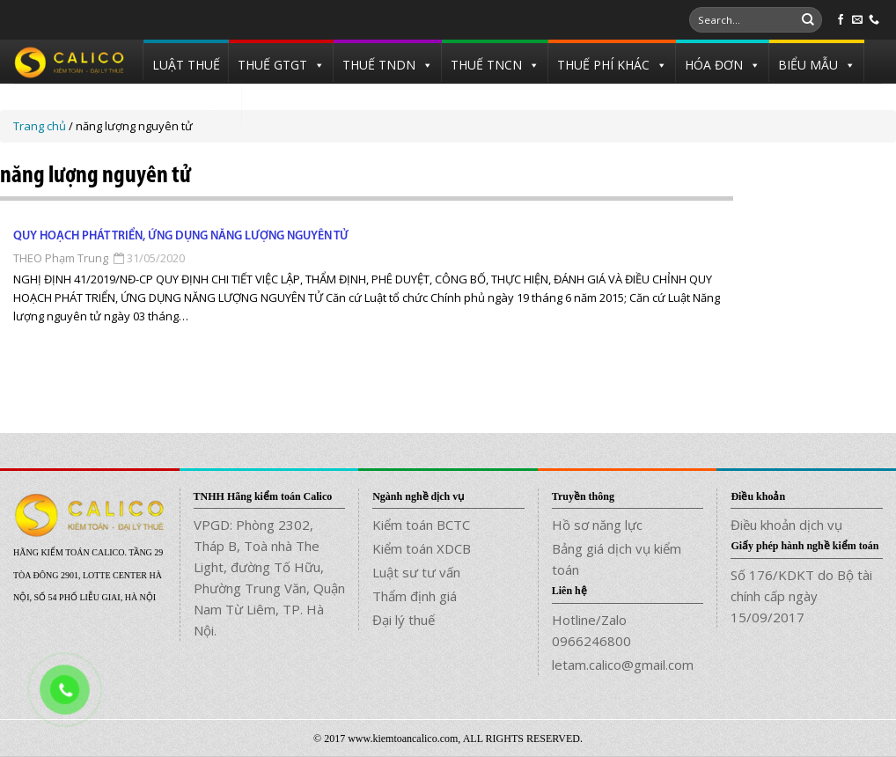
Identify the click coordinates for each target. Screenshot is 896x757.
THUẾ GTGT (272, 64)
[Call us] (874, 20)
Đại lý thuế (403, 619)
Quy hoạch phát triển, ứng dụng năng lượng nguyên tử (181, 236)
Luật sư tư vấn (416, 572)
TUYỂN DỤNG (192, 105)
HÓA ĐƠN (714, 64)
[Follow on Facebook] (840, 20)
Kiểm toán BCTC (421, 524)
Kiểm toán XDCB (421, 548)
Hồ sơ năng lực (597, 524)
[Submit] (808, 20)
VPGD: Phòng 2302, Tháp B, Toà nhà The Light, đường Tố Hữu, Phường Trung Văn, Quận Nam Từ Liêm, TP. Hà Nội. (269, 577)
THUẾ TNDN (378, 64)
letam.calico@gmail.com (623, 664)
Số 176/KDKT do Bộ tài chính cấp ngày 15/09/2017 (801, 596)
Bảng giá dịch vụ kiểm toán (616, 559)
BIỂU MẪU (808, 64)
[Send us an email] (857, 20)
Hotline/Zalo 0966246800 (591, 630)
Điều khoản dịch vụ (786, 524)
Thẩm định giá (414, 596)
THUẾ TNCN (486, 64)
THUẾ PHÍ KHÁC (603, 64)
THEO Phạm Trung (60, 258)
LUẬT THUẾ (186, 64)
